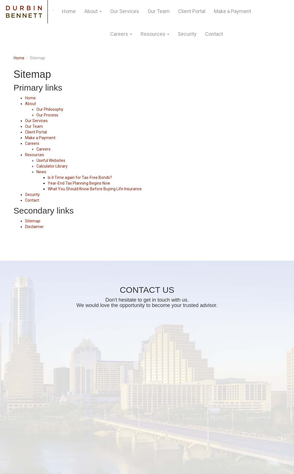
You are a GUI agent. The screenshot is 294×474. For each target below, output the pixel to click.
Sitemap (32, 221)
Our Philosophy (49, 109)
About (91, 11)
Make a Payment (232, 11)
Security (187, 34)
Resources (153, 34)
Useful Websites (50, 160)
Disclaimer (34, 226)
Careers (119, 34)
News (41, 172)
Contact (214, 34)
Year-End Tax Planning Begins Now (79, 183)
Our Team (159, 11)
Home (69, 11)
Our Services (124, 11)
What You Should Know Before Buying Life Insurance (95, 189)
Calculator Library (52, 166)
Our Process (47, 115)
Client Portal (191, 11)
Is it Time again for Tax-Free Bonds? (80, 177)
